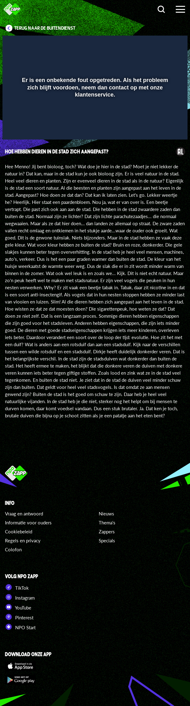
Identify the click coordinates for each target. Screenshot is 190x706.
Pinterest (19, 617)
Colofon (13, 549)
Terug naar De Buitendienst (45, 28)
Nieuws (106, 513)
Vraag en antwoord (24, 513)
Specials (107, 540)
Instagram (20, 597)
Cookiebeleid (18, 531)
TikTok (17, 587)
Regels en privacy (23, 540)
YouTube (18, 607)
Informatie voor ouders (28, 522)
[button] (167, 44)
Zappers (107, 531)
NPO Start (20, 627)
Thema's (107, 522)
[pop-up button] (154, 44)
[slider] (94, 132)
